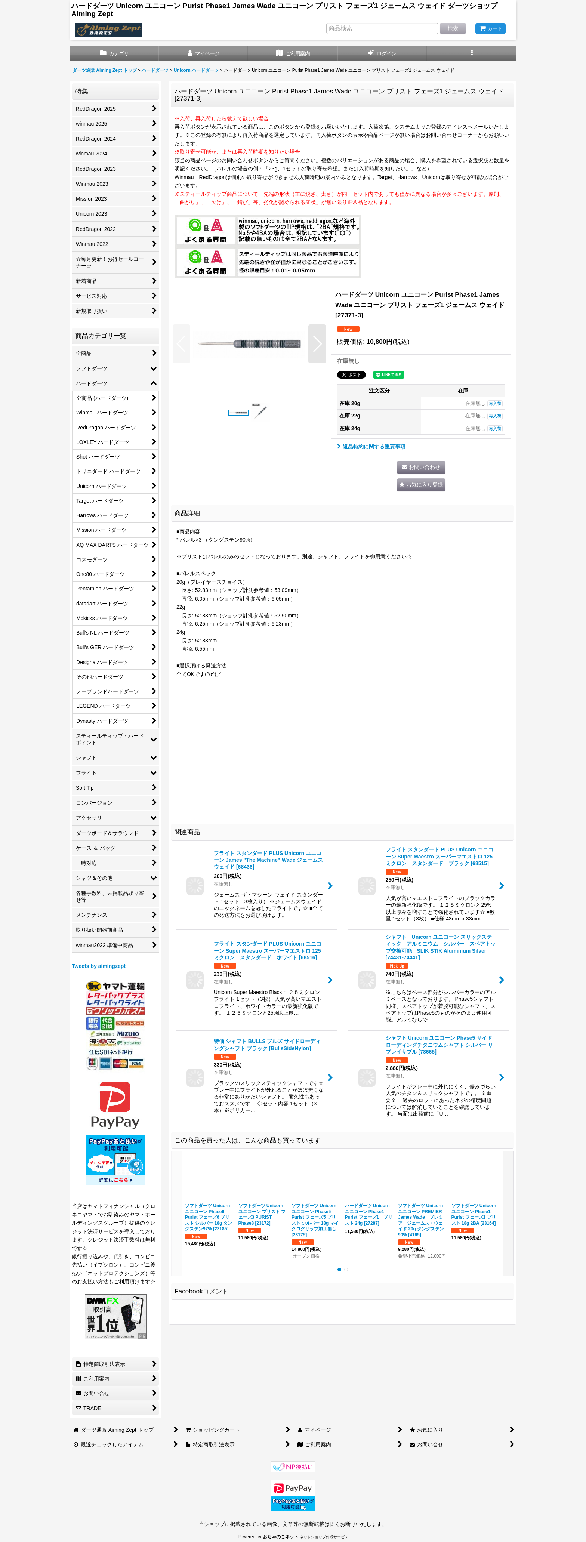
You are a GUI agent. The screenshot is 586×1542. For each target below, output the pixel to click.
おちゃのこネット (281, 1536)
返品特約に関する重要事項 (371, 447)
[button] (471, 53)
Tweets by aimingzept (99, 966)
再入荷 (495, 403)
